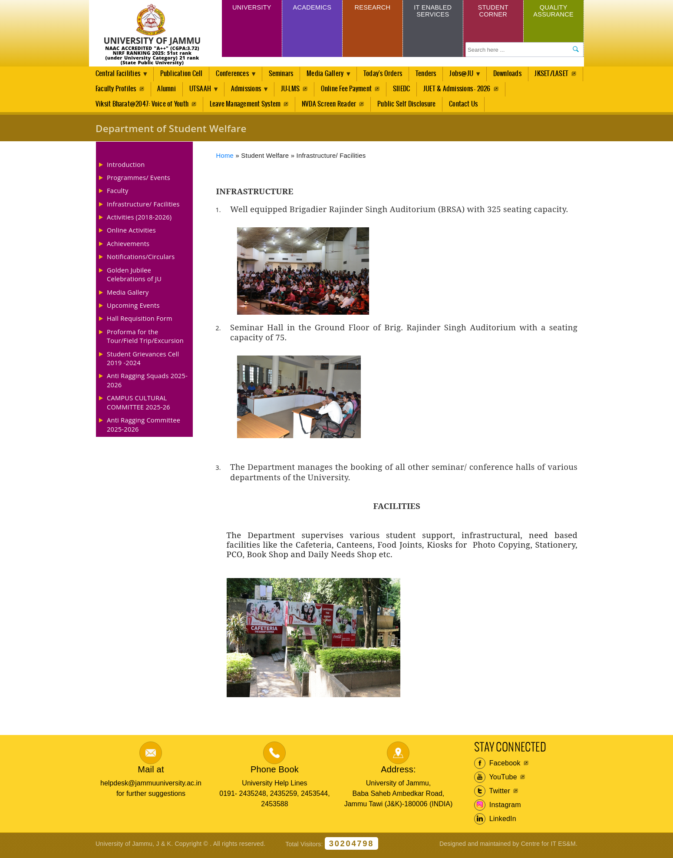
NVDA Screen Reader (330, 106)
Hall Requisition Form (139, 321)
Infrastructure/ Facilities (143, 207)
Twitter (492, 794)
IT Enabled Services (432, 12)
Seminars (285, 74)
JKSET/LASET (112, 90)
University (252, 8)
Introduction (126, 167)
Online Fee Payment (407, 90)
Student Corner (493, 12)
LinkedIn (495, 822)
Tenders (433, 74)
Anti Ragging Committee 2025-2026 (143, 427)
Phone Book (275, 772)
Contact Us (465, 106)
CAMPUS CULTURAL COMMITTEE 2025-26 (138, 405)
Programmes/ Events (138, 180)
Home (225, 158)
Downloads (517, 74)
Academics (312, 8)
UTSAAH (258, 92)
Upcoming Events (133, 308)
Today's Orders (389, 74)
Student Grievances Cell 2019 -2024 (143, 360)
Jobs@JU (471, 76)
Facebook (497, 766)
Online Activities (131, 233)
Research (372, 8)
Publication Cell (183, 74)
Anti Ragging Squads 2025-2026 (147, 383)
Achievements (128, 246)
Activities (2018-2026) (139, 220)
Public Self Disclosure (408, 106)
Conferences (236, 76)
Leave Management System (245, 106)
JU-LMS (350, 90)
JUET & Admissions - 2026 (518, 90)
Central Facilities (119, 76)
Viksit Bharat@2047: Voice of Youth (142, 106)
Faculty (118, 193)
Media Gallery (331, 76)
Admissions (306, 92)
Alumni (222, 90)
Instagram (497, 808)
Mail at (151, 772)
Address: (398, 772)
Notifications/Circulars (141, 259)
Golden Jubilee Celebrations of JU (134, 277)
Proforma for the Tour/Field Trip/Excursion (145, 339)
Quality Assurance (553, 12)
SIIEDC (462, 90)
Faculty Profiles (171, 90)
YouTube (495, 780)
